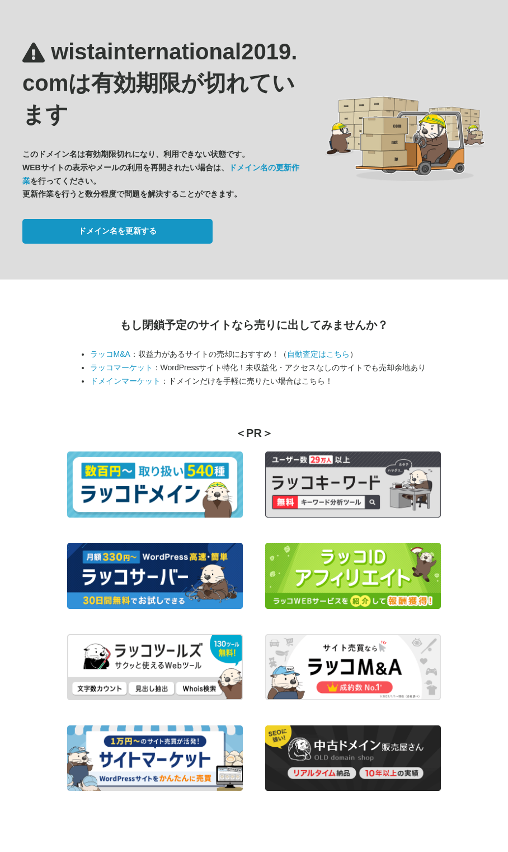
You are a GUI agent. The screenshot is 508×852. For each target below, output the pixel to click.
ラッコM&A (110, 354)
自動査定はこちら (318, 354)
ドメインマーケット (125, 380)
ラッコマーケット (121, 367)
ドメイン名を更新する (117, 230)
